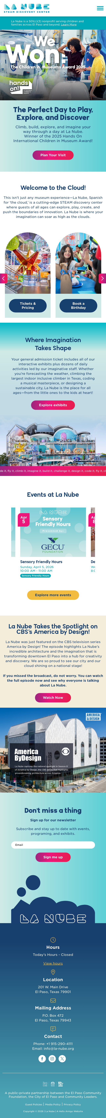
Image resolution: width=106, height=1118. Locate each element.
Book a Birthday (78, 306)
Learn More (69, 24)
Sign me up (53, 857)
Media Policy (53, 1104)
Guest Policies (33, 1104)
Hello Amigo (66, 1111)
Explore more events (53, 595)
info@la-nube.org (59, 1049)
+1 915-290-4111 (59, 1044)
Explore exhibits (53, 405)
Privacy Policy (72, 1104)
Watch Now (53, 698)
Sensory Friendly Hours (41, 561)
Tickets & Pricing (28, 306)
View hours (53, 963)
